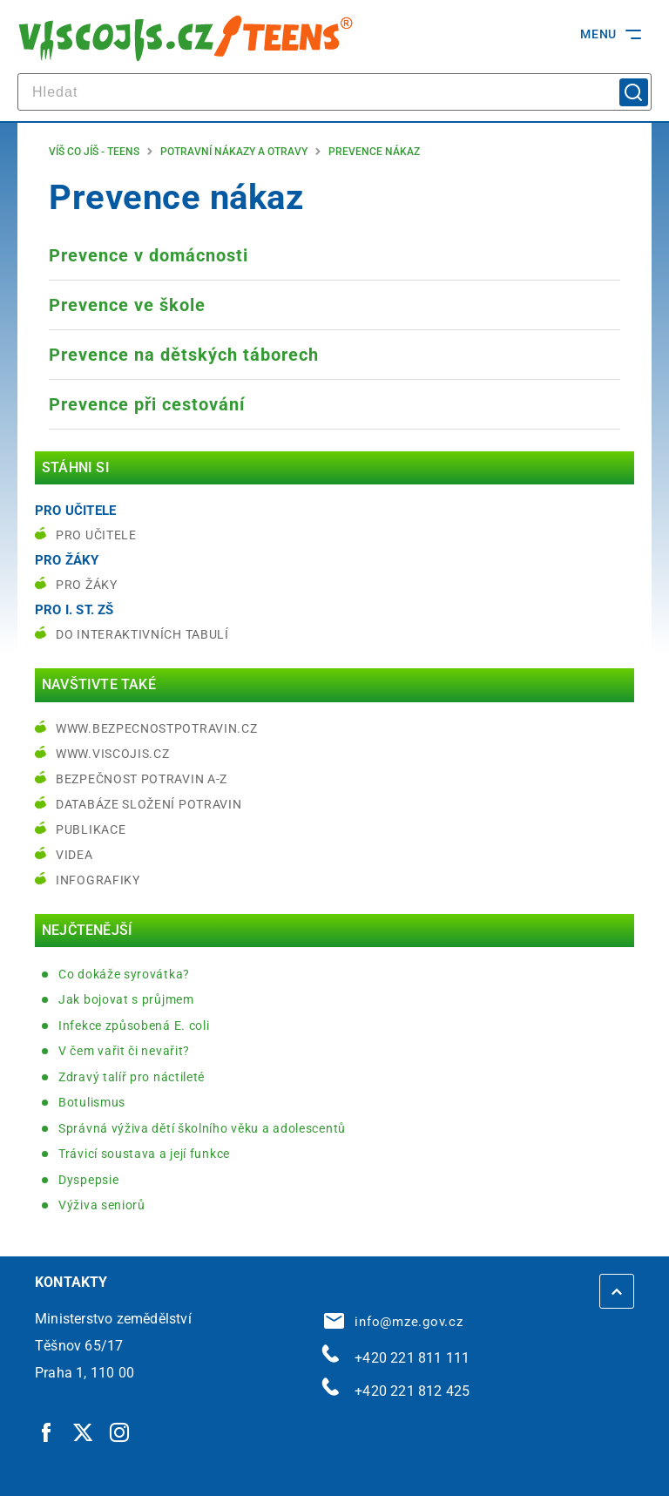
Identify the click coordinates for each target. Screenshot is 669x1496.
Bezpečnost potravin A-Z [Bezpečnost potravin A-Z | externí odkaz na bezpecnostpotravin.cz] (141, 779)
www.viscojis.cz (113, 754)
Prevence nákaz (374, 152)
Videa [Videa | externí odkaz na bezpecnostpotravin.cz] (74, 855)
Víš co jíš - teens (94, 152)
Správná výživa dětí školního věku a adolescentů (202, 1128)
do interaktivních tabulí (142, 634)
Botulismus (91, 1102)
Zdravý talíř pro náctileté (131, 1077)
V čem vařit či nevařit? (124, 1051)
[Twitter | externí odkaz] (83, 1431)
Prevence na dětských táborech (184, 354)
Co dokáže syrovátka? (124, 974)
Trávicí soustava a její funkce (144, 1154)
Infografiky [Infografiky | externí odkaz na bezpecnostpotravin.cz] (98, 880)
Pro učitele (96, 535)
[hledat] (334, 92)
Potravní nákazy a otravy (233, 152)
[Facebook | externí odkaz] (47, 1431)
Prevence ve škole (127, 304)
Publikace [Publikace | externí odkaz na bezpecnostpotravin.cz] (90, 829)
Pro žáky (87, 585)
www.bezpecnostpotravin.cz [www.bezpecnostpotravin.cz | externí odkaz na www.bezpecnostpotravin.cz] (157, 728)
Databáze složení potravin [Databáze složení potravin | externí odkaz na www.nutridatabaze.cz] (149, 804)
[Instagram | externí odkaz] (120, 1431)
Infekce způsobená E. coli (134, 1025)
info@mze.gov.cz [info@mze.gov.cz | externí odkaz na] (393, 1322)
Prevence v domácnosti (148, 255)
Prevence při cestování (147, 404)
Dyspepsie (88, 1180)
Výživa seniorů (101, 1205)
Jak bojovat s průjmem (126, 999)
